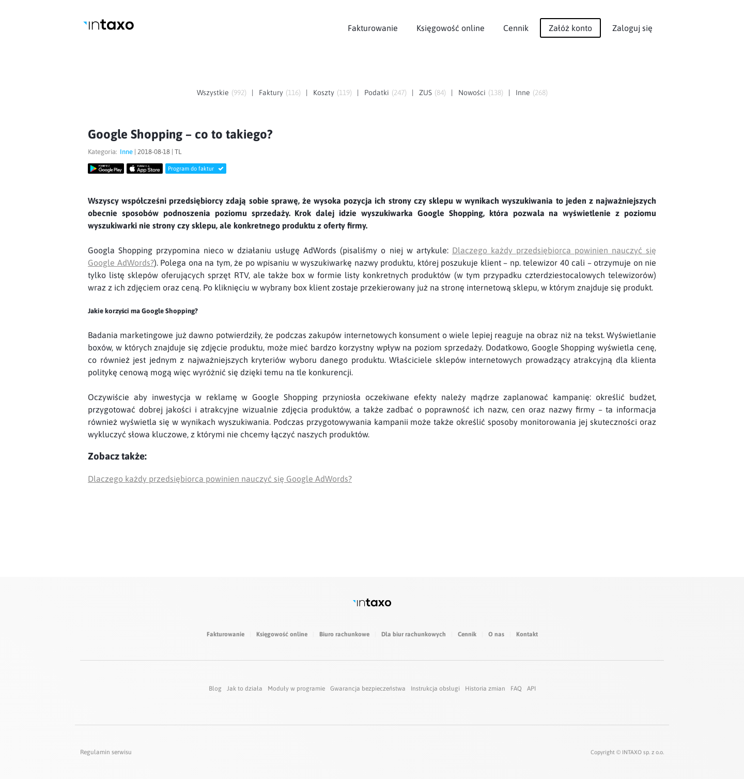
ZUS (425, 92)
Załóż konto (570, 28)
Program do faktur (196, 168)
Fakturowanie (373, 28)
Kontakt (527, 634)
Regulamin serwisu (106, 752)
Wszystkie (213, 92)
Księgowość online (450, 28)
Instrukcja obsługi (435, 688)
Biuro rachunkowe (344, 634)
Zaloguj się (632, 28)
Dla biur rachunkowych (413, 634)
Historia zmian (485, 688)
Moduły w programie (296, 688)
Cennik (516, 28)
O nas (496, 634)
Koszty (323, 92)
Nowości (472, 92)
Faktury (271, 92)
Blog (215, 688)
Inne (523, 92)
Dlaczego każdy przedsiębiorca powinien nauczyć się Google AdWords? (220, 478)
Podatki (376, 92)
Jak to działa (244, 688)
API (531, 688)
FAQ (516, 688)
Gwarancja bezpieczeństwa (368, 688)
